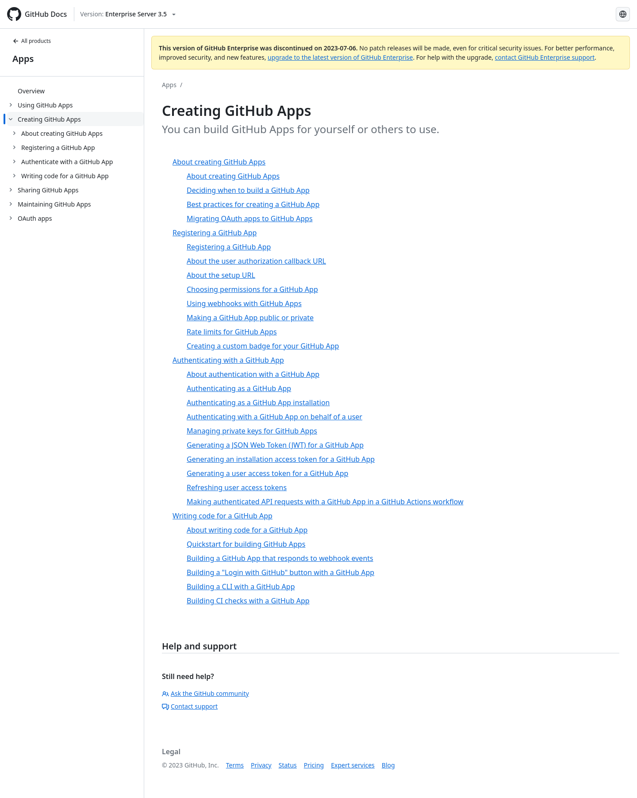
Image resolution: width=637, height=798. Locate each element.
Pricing (314, 765)
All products (31, 41)
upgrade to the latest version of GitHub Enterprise (340, 57)
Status (288, 765)
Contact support (190, 706)
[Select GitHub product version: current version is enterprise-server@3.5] (127, 14)
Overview (31, 91)
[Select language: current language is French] (623, 14)
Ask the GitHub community (205, 693)
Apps (23, 59)
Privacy (261, 765)
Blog (388, 765)
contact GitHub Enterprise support (545, 57)
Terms (235, 765)
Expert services (353, 765)
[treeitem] (75, 91)
